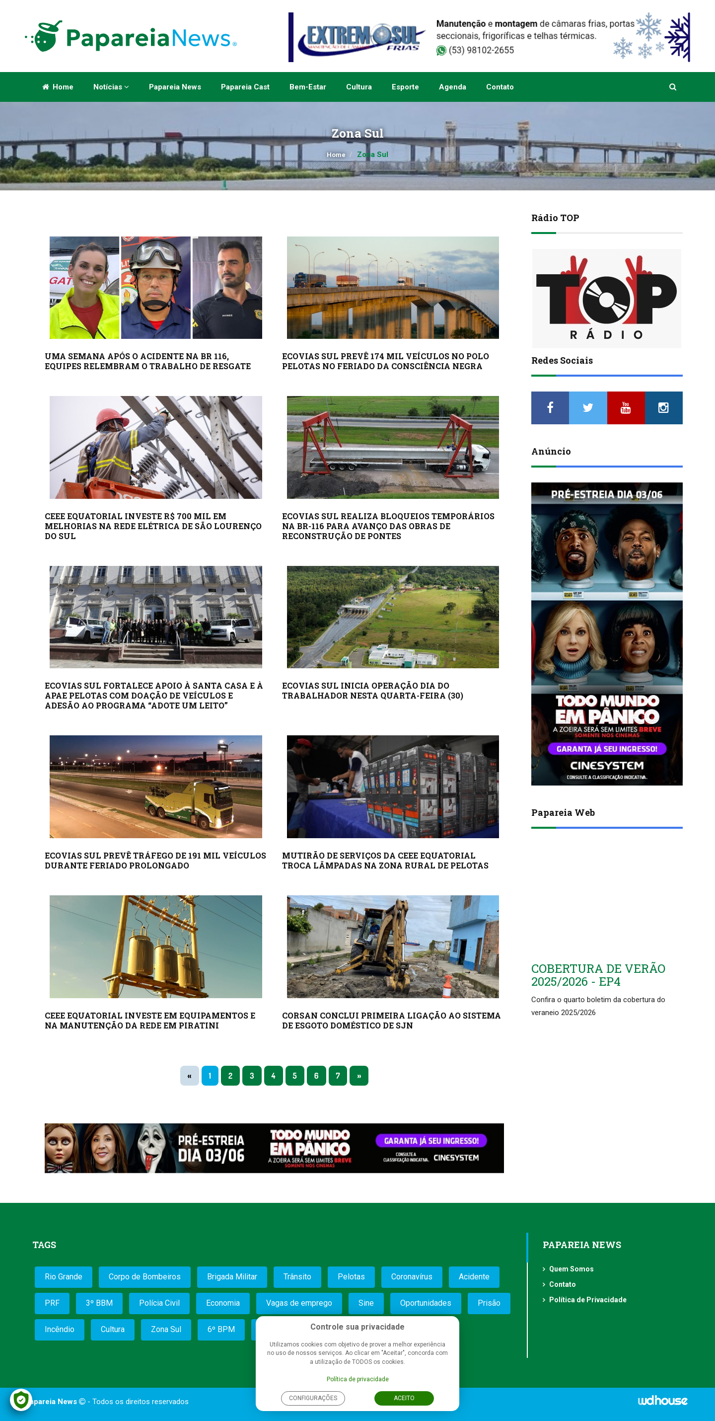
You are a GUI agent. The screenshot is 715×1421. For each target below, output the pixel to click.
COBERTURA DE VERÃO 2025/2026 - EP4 (598, 974)
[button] (673, 87)
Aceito (404, 1398)
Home (57, 86)
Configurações (313, 1398)
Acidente (474, 1276)
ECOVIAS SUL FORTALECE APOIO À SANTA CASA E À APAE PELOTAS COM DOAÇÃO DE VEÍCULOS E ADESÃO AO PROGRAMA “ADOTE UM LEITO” (154, 695)
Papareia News (175, 86)
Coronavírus (411, 1276)
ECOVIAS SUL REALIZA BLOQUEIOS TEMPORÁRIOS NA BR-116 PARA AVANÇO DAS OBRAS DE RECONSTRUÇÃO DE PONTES (388, 526)
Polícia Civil (159, 1303)
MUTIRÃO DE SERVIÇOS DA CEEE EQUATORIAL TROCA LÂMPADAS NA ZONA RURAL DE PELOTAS (385, 860)
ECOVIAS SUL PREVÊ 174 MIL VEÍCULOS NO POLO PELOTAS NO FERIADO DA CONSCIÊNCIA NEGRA (385, 361)
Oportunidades (425, 1303)
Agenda (452, 86)
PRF (52, 1303)
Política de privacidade (358, 1379)
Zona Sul (166, 1329)
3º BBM (99, 1303)
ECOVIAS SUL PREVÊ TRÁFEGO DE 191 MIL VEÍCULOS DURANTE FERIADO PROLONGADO (155, 860)
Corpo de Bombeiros (145, 1276)
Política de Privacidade (588, 1300)
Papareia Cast (245, 86)
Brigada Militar (232, 1276)
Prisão (489, 1303)
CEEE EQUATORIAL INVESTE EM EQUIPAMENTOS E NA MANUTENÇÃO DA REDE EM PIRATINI (150, 1020)
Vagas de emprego (299, 1303)
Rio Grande (63, 1276)
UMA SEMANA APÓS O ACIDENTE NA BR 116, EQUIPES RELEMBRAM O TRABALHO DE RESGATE (148, 361)
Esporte (405, 86)
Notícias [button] (111, 86)
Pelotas (351, 1276)
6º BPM (221, 1329)
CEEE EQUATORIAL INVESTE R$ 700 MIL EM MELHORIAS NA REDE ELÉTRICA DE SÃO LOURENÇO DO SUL (153, 526)
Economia (223, 1303)
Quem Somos (571, 1269)
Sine (366, 1303)
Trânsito (297, 1276)
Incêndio (59, 1329)
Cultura (359, 86)
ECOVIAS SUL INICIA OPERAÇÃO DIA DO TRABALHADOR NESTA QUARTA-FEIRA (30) (372, 690)
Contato (500, 86)
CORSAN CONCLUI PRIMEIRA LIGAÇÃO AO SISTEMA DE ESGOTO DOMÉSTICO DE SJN (391, 1020)
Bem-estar (307, 86)
